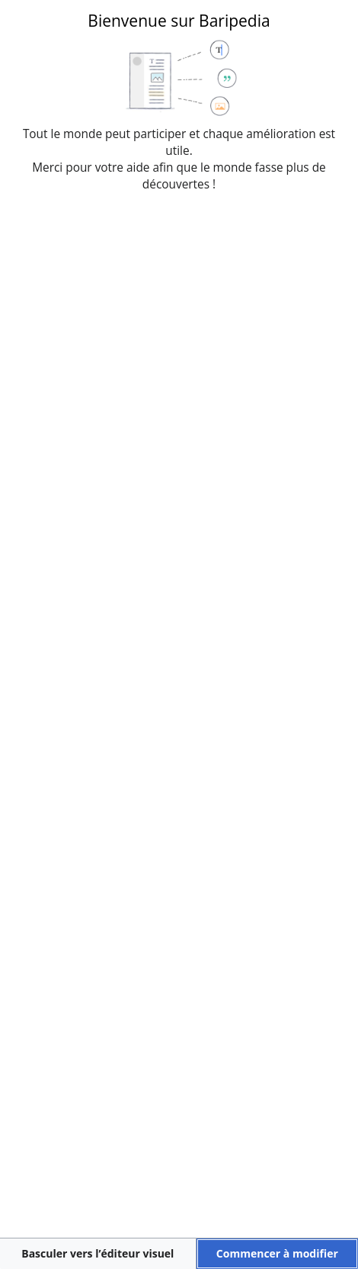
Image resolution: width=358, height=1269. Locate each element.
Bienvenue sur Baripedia (179, 20)
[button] (98, 1253)
